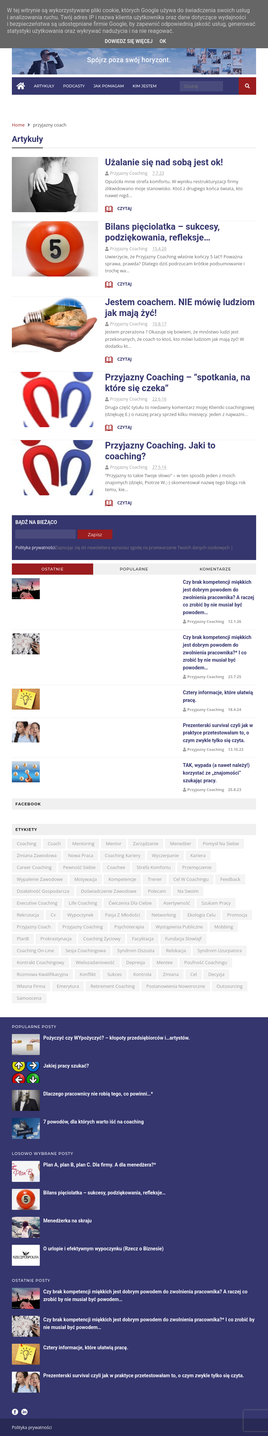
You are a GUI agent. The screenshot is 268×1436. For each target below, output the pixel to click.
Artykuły (44, 86)
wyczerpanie (165, 855)
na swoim (188, 891)
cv (53, 915)
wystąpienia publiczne (179, 927)
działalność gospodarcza (43, 891)
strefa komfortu (154, 867)
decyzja (216, 974)
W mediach (85, 103)
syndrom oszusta (136, 950)
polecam (157, 891)
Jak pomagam (109, 86)
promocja (237, 915)
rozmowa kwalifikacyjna (42, 974)
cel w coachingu (191, 879)
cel (193, 974)
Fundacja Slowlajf (183, 938)
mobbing (223, 927)
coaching (26, 843)
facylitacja (143, 938)
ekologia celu (201, 915)
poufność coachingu (205, 962)
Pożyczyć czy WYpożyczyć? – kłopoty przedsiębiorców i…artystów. (116, 1038)
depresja (135, 962)
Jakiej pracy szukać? (66, 1066)
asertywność (176, 903)
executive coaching (37, 903)
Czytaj (124, 208)
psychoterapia (129, 927)
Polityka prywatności (35, 548)
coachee (116, 867)
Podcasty (74, 86)
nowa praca (80, 855)
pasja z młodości (122, 915)
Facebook (15, 1412)
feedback (230, 879)
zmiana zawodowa (37, 855)
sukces (114, 974)
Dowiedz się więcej (128, 41)
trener (155, 879)
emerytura (68, 986)
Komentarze (215, 569)
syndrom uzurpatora (220, 950)
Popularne (134, 569)
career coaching (34, 867)
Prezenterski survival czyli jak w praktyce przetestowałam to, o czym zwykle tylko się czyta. (218, 733)
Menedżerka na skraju (67, 1220)
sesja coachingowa (86, 950)
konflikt (88, 974)
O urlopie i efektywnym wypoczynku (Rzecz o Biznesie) (103, 1248)
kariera (198, 855)
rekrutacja (28, 915)
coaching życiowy (101, 938)
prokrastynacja (56, 938)
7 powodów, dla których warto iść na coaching (93, 1122)
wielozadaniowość (95, 962)
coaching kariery (122, 855)
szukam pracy (216, 903)
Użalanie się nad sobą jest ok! (164, 162)
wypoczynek (80, 915)
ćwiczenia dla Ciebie (130, 903)
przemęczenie (196, 867)
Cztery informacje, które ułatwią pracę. (85, 1347)
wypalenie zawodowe (40, 879)
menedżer (180, 843)
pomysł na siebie (221, 843)
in (141, 103)
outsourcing (230, 986)
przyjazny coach (34, 927)
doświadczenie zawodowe (108, 891)
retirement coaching (112, 986)
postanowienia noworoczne (175, 986)
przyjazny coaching (82, 927)
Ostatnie (53, 569)
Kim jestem (145, 86)
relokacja (176, 950)
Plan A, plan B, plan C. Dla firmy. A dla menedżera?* (99, 1165)
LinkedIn (24, 1412)
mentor (113, 843)
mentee (165, 962)
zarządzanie (145, 843)
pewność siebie (79, 867)
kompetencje (122, 879)
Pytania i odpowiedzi (40, 103)
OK (162, 41)
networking (163, 915)
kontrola (142, 974)
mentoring (83, 843)
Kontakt (115, 103)
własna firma (31, 986)
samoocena (29, 998)
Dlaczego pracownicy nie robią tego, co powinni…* (98, 1094)
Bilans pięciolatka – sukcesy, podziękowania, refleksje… (162, 232)
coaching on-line (35, 950)
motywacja (85, 879)
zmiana (171, 974)
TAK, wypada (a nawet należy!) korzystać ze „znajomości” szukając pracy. (216, 772)
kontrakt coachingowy (40, 962)
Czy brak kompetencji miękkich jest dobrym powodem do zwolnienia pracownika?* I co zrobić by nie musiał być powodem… (217, 652)
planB (23, 938)
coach (54, 843)
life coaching (83, 903)
